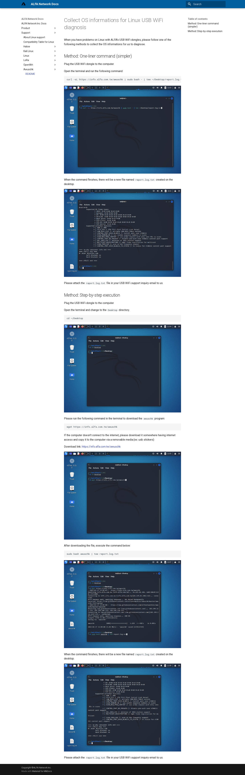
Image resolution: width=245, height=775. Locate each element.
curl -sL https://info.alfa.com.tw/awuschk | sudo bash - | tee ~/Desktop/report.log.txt (124, 79)
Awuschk (39, 69)
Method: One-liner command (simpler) (203, 25)
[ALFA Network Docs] (23, 4)
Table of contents (198, 19)
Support (38, 32)
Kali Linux (39, 51)
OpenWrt (39, 64)
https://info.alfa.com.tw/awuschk (101, 446)
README (30, 74)
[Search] (206, 4)
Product (38, 28)
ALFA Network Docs (32, 19)
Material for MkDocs (42, 771)
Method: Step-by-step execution (205, 31)
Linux (39, 55)
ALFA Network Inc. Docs (33, 23)
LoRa (39, 60)
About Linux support (34, 37)
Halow (39, 46)
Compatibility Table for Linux (38, 42)
